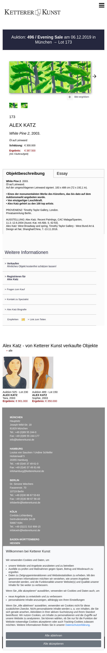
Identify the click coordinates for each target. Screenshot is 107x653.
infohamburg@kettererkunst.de (27, 471)
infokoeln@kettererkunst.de (25, 530)
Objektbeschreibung (25, 173)
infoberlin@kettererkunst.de (25, 502)
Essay (62, 173)
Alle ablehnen (53, 635)
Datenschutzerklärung (77, 624)
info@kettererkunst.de (22, 439)
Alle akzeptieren (53, 643)
